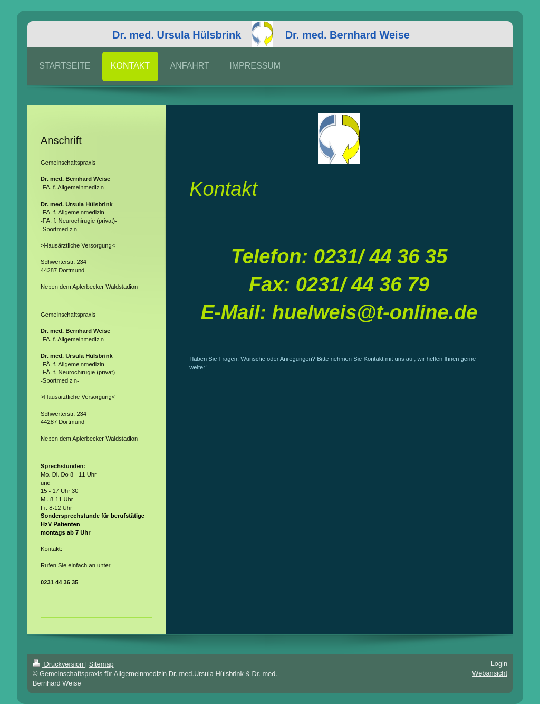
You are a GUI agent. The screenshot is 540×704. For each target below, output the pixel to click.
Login (499, 664)
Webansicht (489, 673)
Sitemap (101, 664)
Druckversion (59, 664)
